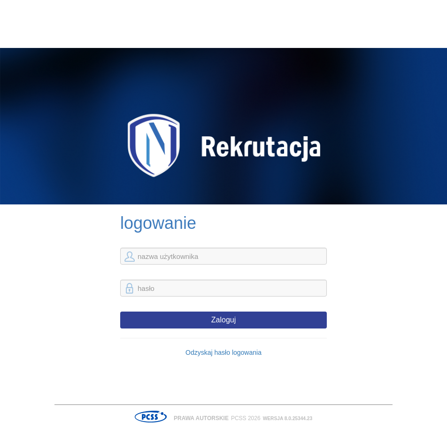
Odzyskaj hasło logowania (223, 352)
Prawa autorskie (201, 418)
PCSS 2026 (246, 418)
